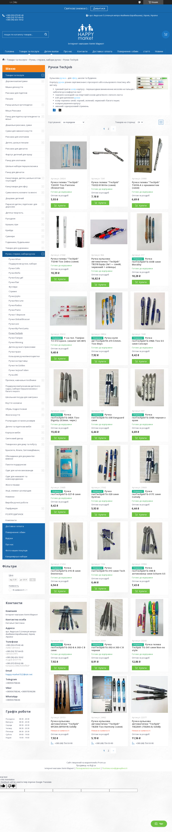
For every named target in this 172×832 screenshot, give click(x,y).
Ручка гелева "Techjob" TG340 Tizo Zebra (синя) (65, 260)
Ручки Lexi (14, 323)
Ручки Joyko (14, 296)
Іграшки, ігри (12, 224)
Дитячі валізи (51, 51)
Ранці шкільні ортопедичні (19, 104)
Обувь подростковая (16, 409)
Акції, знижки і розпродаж (18, 490)
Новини (159, 51)
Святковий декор (14, 438)
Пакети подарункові (16, 464)
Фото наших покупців (16, 550)
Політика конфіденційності (114, 768)
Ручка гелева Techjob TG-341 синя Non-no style (148, 647)
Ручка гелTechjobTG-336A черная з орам (149, 417)
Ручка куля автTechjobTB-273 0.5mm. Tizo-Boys (106, 340)
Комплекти (11, 520)
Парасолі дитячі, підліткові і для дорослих (21, 205)
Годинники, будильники (18, 242)
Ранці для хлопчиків (16, 160)
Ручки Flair (14, 282)
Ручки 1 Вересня (17, 314)
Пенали (9, 98)
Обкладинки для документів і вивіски (20, 457)
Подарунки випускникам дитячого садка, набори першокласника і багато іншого (23, 389)
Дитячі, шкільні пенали (17, 142)
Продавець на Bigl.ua (86, 765)
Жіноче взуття (13, 414)
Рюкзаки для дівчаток (17, 148)
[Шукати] (45, 34)
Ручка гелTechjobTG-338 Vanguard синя (107, 417)
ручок (61, 82)
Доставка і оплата (102, 51)
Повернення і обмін (127, 51)
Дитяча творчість (14, 212)
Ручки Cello (14, 268)
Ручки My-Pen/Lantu (19, 328)
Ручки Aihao (15, 259)
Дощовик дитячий (15, 198)
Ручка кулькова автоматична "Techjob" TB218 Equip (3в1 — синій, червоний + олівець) (106, 263)
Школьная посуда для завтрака (22, 397)
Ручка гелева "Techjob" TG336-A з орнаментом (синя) (146, 185)
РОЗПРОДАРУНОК (14, 514)
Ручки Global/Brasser (19, 319)
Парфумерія (12, 508)
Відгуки (9, 538)
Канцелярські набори (16, 556)
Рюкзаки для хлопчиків (17, 136)
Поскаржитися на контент (88, 768)
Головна (9, 51)
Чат (159, 823)
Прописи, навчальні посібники (21, 380)
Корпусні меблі (13, 432)
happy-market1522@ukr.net (19, 674)
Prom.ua (102, 762)
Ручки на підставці (18, 360)
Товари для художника (17, 248)
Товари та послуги (29, 51)
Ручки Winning (16, 342)
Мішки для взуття (14, 87)
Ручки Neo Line (16, 300)
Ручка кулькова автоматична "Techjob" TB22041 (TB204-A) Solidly (146, 724)
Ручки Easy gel (16, 277)
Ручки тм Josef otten (19, 370)
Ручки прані (15, 351)
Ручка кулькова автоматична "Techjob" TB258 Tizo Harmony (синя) (107, 724)
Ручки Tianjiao (16, 337)
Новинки (10, 496)
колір (73, 89)
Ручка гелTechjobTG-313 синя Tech (108, 569)
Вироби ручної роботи (17, 502)
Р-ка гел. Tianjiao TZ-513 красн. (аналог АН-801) (68, 339)
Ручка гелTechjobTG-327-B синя (65, 493)
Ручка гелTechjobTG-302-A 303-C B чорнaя (107, 647)
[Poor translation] (11, 786)
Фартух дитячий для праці (19, 154)
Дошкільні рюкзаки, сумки (19, 125)
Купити (61, 205)
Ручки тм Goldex (17, 365)
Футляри (13, 286)
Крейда (9, 230)
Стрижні (13, 291)
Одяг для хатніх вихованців (19, 470)
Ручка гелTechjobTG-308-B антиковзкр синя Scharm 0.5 (148, 570)
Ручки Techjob (16, 333)
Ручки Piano (15, 309)
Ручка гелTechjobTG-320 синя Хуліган (105, 494)
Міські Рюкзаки (13, 110)
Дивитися (99, 8)
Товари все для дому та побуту (21, 444)
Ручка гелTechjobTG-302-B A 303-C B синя (68, 647)
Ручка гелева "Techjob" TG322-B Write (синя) (105, 184)
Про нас (68, 51)
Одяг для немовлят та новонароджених (16, 477)
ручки (77, 97)
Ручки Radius (15, 305)
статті (146, 51)
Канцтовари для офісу (17, 186)
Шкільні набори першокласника (22, 166)
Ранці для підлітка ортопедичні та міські (23, 117)
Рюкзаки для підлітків (16, 92)
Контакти (82, 51)
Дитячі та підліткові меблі (18, 426)
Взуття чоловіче (14, 403)
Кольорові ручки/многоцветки (24, 356)
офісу (74, 78)
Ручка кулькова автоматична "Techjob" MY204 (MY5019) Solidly (65, 724)
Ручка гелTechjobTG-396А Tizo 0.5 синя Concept (148, 340)
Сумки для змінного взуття (19, 130)
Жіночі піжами (13, 484)
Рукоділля (10, 218)
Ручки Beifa (14, 272)
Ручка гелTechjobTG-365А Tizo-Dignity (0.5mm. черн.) (65, 417)
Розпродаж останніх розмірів (20, 420)
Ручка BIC (13, 374)
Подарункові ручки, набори (23, 263)
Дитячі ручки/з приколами (22, 346)
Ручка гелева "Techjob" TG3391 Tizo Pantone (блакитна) (65, 185)
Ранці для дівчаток (15, 172)
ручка (63, 78)
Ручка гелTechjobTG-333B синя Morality (146, 261)
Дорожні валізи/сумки (16, 81)
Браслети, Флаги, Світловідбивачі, (23, 450)
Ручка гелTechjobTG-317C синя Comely (146, 494)
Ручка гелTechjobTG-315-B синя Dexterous (65, 570)
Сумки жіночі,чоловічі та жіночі (21, 192)
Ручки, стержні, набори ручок (45, 59)
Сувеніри (10, 236)
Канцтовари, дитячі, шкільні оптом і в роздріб (23, 179)
